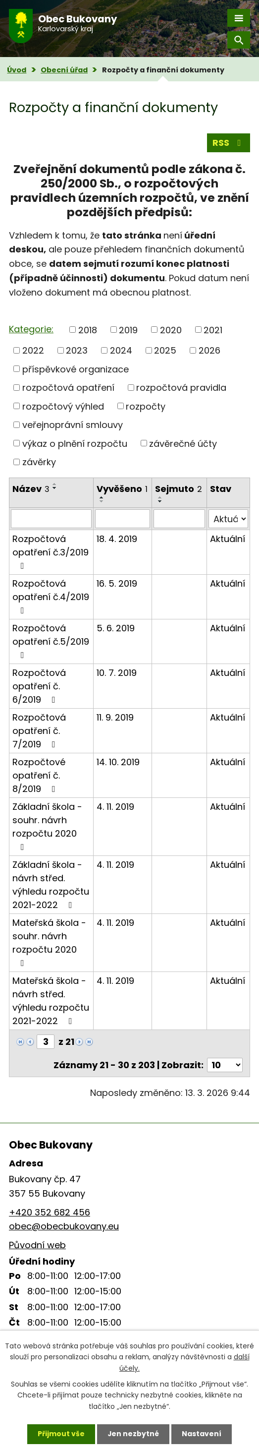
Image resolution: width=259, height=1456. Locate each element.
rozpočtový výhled (63, 406)
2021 (213, 329)
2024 (121, 350)
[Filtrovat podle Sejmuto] (179, 518)
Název (31, 489)
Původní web (37, 1245)
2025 (165, 350)
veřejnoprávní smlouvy (72, 425)
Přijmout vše (61, 1434)
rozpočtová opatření (68, 387)
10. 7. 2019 (117, 673)
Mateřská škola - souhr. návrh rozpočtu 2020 (49, 942)
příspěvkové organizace (75, 369)
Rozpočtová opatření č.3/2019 (50, 551)
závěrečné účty (183, 443)
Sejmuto (178, 489)
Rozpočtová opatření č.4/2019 (50, 596)
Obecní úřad (64, 70)
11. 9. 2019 (115, 717)
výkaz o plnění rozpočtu (74, 443)
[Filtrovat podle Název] (51, 518)
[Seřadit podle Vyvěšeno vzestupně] (102, 497)
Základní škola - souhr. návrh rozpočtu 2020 (47, 825)
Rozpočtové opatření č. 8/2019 (38, 775)
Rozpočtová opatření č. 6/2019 (39, 686)
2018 (87, 329)
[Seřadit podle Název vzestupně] (55, 484)
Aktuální (227, 539)
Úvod (16, 70)
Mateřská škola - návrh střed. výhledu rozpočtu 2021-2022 (50, 1000)
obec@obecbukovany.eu (64, 1226)
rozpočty (145, 406)
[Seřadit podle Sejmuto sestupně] (160, 501)
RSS (228, 142)
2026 (209, 350)
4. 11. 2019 (115, 806)
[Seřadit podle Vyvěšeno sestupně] (102, 501)
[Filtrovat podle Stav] (228, 518)
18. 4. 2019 (117, 539)
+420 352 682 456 (49, 1212)
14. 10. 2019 (118, 762)
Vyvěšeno (122, 489)
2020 (171, 329)
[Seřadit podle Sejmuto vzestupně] (160, 497)
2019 (128, 329)
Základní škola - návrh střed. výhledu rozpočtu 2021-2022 (50, 884)
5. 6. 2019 (116, 628)
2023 (77, 350)
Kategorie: (31, 329)
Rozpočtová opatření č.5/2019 (50, 641)
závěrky (39, 462)
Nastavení (202, 1434)
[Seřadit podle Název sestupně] (55, 488)
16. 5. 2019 (117, 583)
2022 (33, 350)
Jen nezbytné (133, 1434)
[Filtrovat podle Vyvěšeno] (123, 518)
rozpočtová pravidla (181, 387)
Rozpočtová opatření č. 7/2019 (39, 730)
